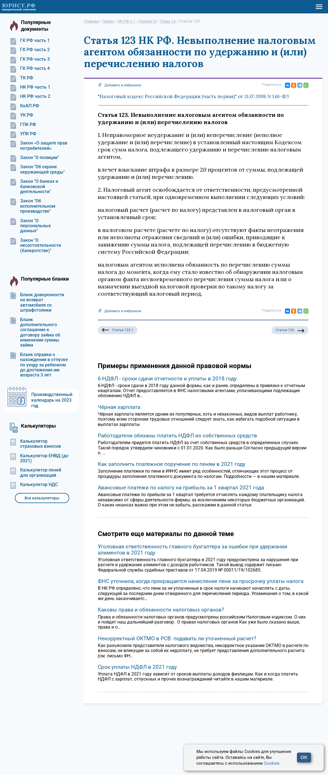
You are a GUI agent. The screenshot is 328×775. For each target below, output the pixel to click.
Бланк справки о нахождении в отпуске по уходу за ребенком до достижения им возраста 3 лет (39, 365)
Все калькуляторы (42, 498)
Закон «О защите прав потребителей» (38, 146)
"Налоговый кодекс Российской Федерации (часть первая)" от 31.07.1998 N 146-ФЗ (193, 96)
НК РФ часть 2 (30, 96)
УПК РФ (23, 133)
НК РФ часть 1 (30, 87)
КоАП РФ (24, 105)
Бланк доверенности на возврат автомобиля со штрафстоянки (37, 302)
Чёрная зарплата (119, 407)
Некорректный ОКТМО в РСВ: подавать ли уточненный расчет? (177, 638)
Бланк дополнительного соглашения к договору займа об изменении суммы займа (35, 332)
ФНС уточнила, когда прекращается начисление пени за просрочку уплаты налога (200, 581)
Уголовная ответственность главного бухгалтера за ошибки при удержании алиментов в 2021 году (192, 549)
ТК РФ (21, 77)
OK (304, 757)
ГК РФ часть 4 (30, 68)
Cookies (271, 763)
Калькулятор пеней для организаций (35, 473)
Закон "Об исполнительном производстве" (32, 206)
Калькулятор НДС (34, 484)
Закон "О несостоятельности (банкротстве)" (35, 245)
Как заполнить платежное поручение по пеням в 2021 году (171, 464)
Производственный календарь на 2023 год (51, 400)
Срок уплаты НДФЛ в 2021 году (137, 667)
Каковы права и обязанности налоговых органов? (161, 609)
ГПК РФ (23, 124)
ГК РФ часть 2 (30, 49)
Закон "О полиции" (34, 157)
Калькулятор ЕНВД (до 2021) (39, 458)
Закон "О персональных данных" (30, 226)
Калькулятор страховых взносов (35, 444)
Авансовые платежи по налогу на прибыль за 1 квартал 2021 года (181, 487)
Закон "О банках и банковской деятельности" (34, 186)
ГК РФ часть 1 (30, 40)
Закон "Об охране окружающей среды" (37, 169)
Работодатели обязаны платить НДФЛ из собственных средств (177, 435)
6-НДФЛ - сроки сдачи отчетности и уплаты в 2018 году (167, 378)
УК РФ (21, 115)
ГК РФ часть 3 (30, 59)
